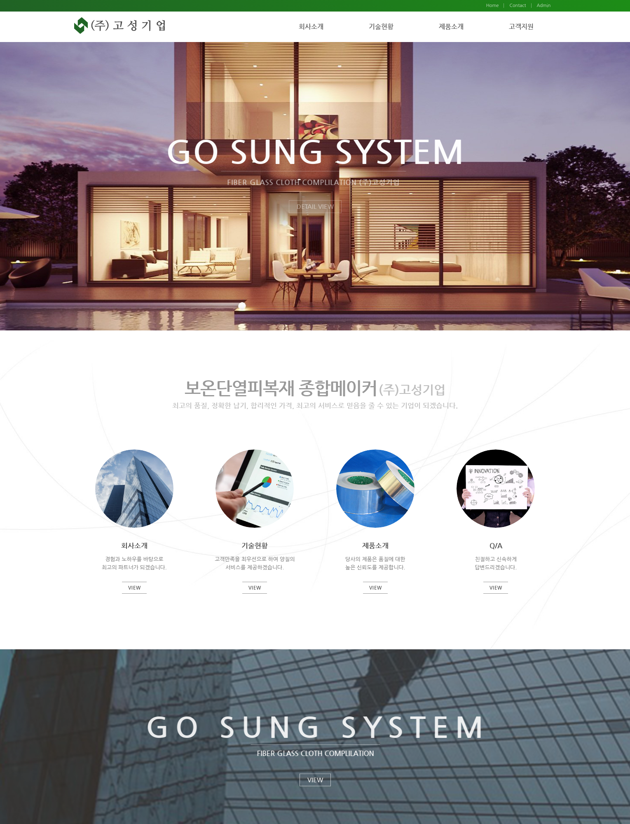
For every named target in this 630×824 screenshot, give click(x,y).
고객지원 (521, 26)
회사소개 (311, 26)
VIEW (315, 780)
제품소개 (451, 26)
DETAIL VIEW (315, 206)
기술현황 (381, 26)
